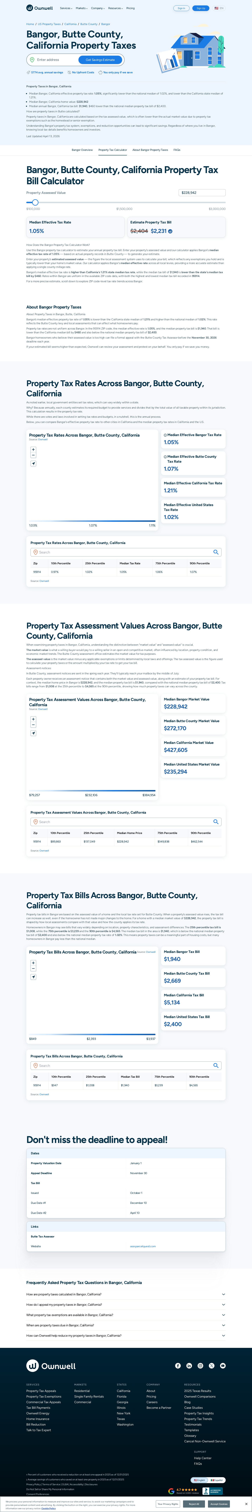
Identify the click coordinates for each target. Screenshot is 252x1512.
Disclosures (91, 1484)
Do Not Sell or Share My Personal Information (50, 1489)
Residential (82, 1391)
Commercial (82, 1402)
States (122, 1384)
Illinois (121, 1407)
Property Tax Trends (198, 1419)
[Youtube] (223, 1365)
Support (200, 1451)
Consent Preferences (37, 1494)
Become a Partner (159, 1407)
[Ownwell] (39, 7)
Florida (121, 1396)
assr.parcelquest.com (143, 1246)
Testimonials (192, 1424)
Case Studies (193, 1407)
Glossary (190, 1435)
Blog (187, 1402)
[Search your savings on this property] (216, 552)
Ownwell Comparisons (199, 1396)
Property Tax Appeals (41, 1391)
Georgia (122, 1402)
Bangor (105, 24)
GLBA (65, 1484)
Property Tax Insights (199, 1413)
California (70, 24)
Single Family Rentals (89, 1396)
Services (32, 1384)
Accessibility (76, 1484)
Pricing (151, 1396)
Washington (125, 1424)
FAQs (198, 1463)
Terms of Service (51, 1484)
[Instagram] (200, 1365)
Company (153, 1384)
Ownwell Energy (37, 1413)
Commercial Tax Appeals (43, 1402)
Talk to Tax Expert (38, 1430)
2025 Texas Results (197, 1391)
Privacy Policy (33, 1484)
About (151, 1391)
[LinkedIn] (189, 1365)
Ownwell (43, 439)
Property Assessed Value (45, 193)
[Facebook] (178, 1365)
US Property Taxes (49, 24)
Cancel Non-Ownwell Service (205, 1441)
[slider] (35, 202)
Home (30, 24)
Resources (192, 1384)
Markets (80, 1384)
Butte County (88, 24)
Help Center (202, 1458)
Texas (121, 1419)
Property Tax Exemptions (43, 1396)
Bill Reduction (36, 1424)
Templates (191, 1430)
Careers (152, 1402)
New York (123, 1413)
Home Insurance (37, 1419)
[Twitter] (211, 1365)
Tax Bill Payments (38, 1407)
